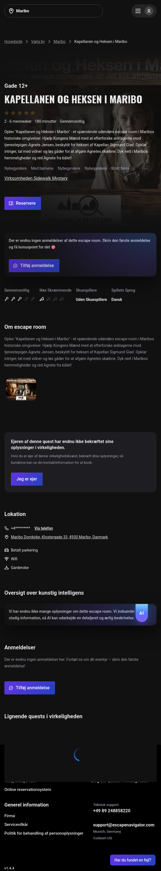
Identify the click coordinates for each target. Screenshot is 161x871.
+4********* (20, 528)
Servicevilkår (16, 824)
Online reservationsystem (27, 789)
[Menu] (144, 10)
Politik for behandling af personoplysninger (43, 833)
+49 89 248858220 (111, 810)
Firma (9, 815)
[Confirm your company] (27, 479)
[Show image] (21, 389)
